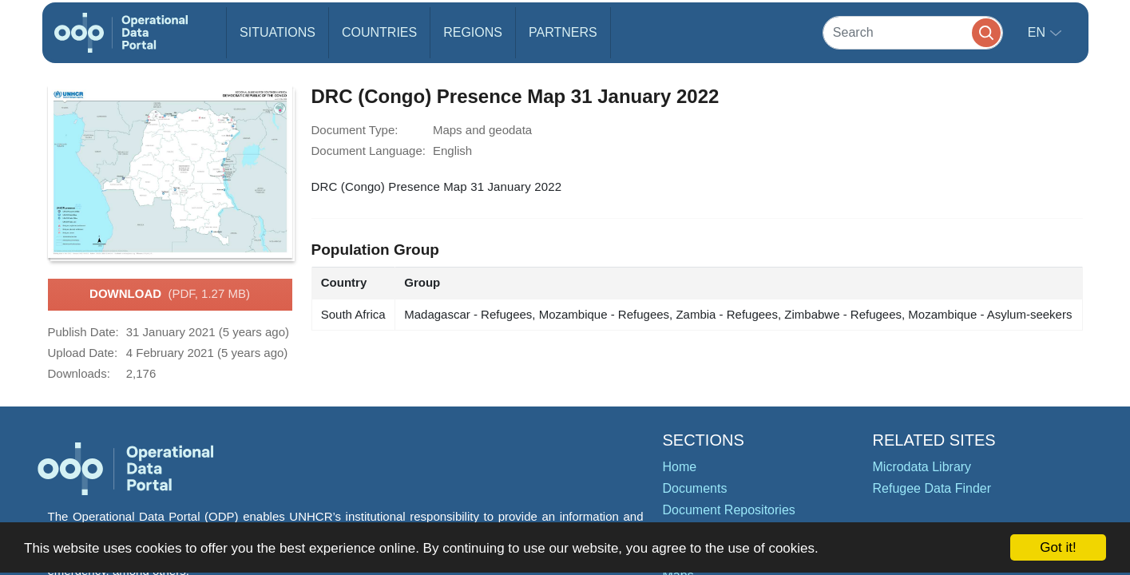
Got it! (1058, 547)
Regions (472, 32)
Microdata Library (922, 467)
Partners (563, 32)
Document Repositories (729, 510)
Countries (379, 32)
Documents (695, 488)
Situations (277, 32)
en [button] (1038, 32)
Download (169, 295)
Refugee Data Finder (932, 488)
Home (680, 467)
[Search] (913, 32)
